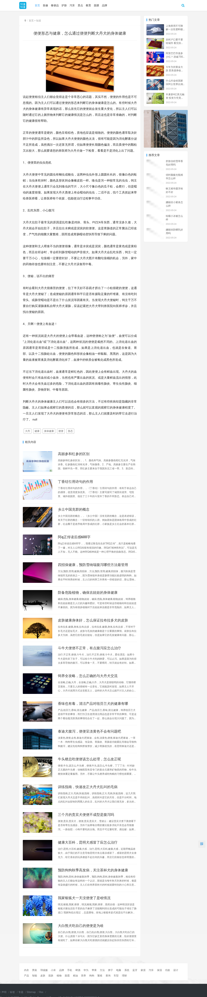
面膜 (96, 5)
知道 (38, 20)
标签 (12, 992)
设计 (175, 970)
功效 (167, 970)
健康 (37, 431)
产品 (26, 975)
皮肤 (42, 975)
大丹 (27, 431)
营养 (83, 975)
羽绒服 (44, 970)
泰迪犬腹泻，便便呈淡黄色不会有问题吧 (89, 731)
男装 (34, 970)
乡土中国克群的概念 (73, 509)
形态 (70, 431)
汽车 (72, 5)
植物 (59, 975)
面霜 (67, 975)
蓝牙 (134, 970)
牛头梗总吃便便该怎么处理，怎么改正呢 (89, 759)
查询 (108, 975)
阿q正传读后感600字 (74, 537)
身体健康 (49, 431)
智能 (34, 975)
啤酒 (77, 970)
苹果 (94, 970)
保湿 (159, 970)
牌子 (110, 970)
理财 (124, 975)
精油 (75, 975)
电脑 (118, 970)
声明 (4, 992)
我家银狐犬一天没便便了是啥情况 (84, 898)
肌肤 (50, 975)
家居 (143, 970)
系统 (126, 970)
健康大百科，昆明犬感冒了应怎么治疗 (88, 842)
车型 (116, 975)
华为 (86, 970)
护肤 (64, 5)
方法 (102, 970)
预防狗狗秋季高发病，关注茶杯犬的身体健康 (93, 870)
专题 (20, 992)
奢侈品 (55, 5)
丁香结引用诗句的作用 (75, 482)
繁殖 (99, 975)
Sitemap (31, 992)
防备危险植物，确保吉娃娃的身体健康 (88, 592)
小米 (53, 970)
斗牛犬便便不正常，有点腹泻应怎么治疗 (89, 648)
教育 (88, 5)
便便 (60, 431)
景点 (80, 5)
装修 (45, 5)
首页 (37, 5)
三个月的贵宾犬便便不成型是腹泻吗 (86, 815)
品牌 (104, 5)
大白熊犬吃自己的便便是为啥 (81, 926)
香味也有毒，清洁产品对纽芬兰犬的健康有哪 (93, 703)
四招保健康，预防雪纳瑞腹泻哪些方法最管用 (93, 565)
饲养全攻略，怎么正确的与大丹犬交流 (88, 676)
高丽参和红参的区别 (73, 454)
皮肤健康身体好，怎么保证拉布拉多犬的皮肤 (93, 620)
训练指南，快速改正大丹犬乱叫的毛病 (88, 787)
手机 (69, 970)
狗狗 (91, 975)
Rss (41, 992)
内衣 (26, 970)
